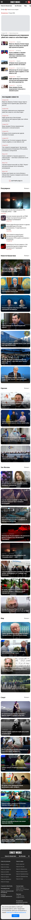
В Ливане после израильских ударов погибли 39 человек (13, 134)
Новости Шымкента (6, 869)
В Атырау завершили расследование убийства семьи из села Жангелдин (13, 111)
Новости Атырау (5, 881)
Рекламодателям (5, 888)
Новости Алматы (5, 864)
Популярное (5, 188)
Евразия (4, 388)
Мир (25, 6)
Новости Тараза (5, 877)
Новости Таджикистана (22, 876)
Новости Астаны (5, 867)
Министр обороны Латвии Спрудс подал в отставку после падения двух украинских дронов (14, 103)
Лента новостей (20, 864)
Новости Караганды (6, 874)
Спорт (3, 697)
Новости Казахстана (6, 6)
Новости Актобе (5, 872)
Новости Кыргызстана (21, 871)
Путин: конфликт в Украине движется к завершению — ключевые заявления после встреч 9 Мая (15, 157)
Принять (15, 915)
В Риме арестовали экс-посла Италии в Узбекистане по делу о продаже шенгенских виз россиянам (15, 175)
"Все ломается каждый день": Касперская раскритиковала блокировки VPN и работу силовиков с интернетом (15, 148)
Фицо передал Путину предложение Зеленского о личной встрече (13, 127)
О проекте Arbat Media (6, 886)
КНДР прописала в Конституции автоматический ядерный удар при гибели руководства (15, 119)
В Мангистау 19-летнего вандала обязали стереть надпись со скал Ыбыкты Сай (14, 141)
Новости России (20, 866)
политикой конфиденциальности (16, 912)
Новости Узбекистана (21, 869)
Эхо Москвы (18, 6)
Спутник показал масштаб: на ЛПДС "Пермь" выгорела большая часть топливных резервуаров (15, 166)
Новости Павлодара (6, 879)
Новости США (19, 879)
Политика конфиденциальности (6, 895)
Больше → (27, 188)
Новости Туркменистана (22, 874)
